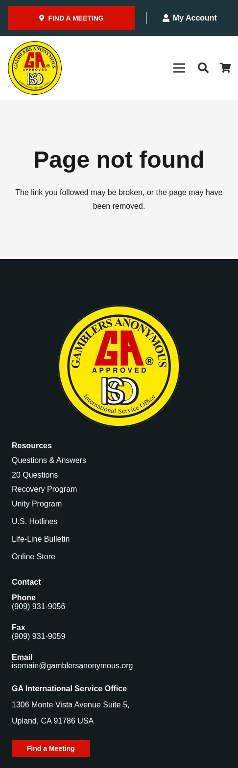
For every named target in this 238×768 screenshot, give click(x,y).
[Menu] (179, 68)
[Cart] (226, 68)
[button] (202, 68)
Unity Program (37, 504)
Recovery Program (44, 489)
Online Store (33, 556)
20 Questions (35, 475)
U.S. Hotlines (34, 521)
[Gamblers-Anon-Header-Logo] (35, 68)
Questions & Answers (49, 460)
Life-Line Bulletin (41, 539)
